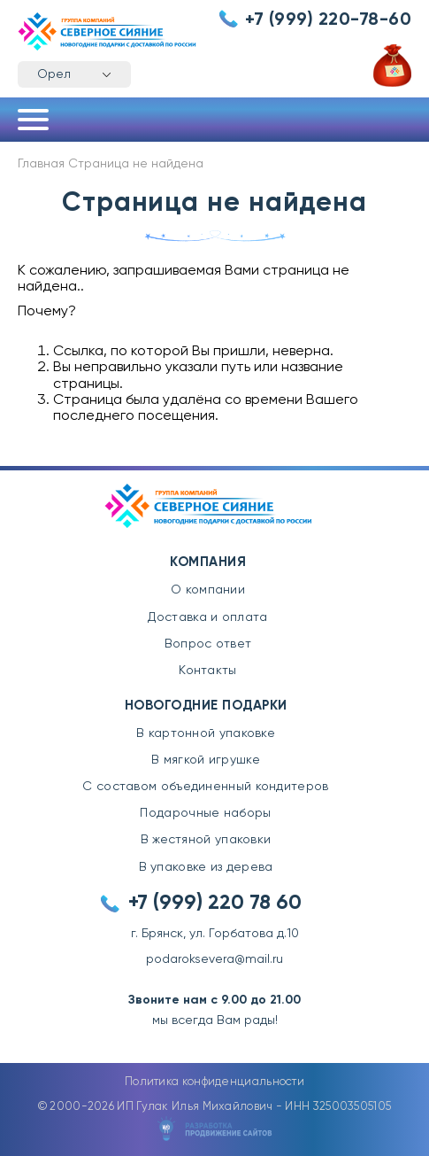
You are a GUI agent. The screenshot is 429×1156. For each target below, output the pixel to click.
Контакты (207, 670)
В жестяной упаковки (206, 840)
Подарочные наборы (205, 813)
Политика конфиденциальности (214, 1082)
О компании (208, 590)
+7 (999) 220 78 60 (215, 903)
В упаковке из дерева (206, 867)
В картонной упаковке (205, 733)
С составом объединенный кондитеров (205, 786)
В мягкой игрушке (205, 760)
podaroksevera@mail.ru (214, 959)
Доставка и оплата (207, 617)
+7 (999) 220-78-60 (328, 20)
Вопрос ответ (208, 644)
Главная (41, 164)
